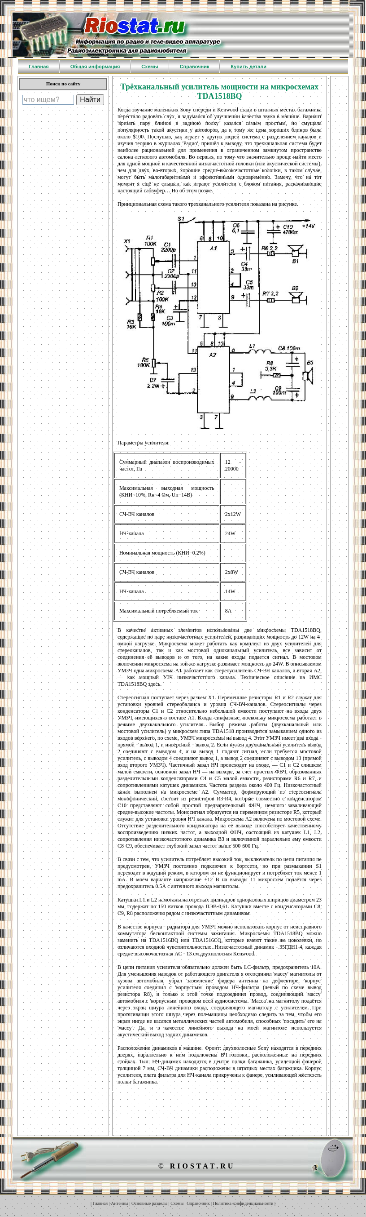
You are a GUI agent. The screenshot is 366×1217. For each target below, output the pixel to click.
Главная (100, 1203)
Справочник (198, 1203)
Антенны (119, 1203)
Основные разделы (149, 1203)
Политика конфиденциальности (243, 1203)
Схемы (176, 1203)
